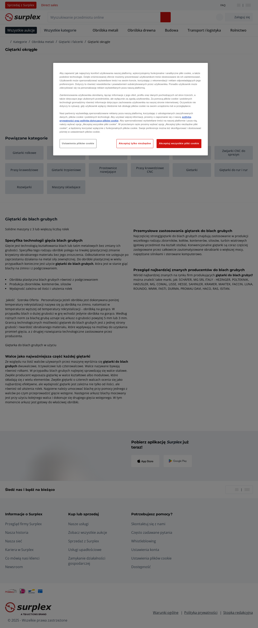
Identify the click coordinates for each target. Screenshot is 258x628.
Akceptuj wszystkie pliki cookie (179, 143)
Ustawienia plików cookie (78, 143)
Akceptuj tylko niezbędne (135, 143)
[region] (130, 109)
